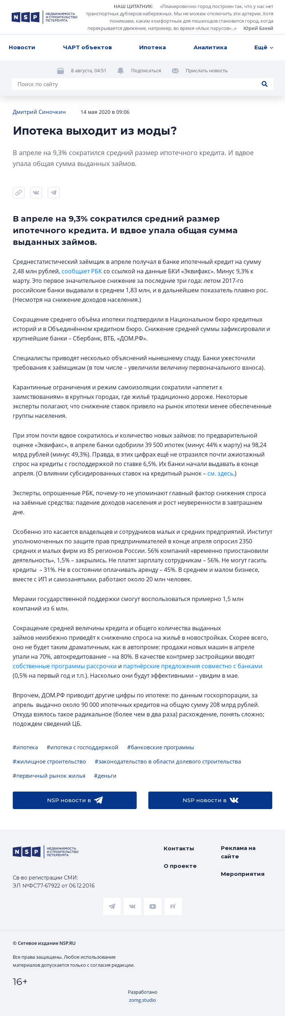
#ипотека (25, 747)
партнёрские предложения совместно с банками (192, 666)
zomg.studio (142, 1000)
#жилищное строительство (49, 761)
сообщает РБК (82, 271)
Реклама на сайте (238, 852)
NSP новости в (75, 800)
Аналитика (210, 47)
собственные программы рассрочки (65, 666)
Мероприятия (243, 873)
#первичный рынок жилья (49, 775)
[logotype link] (44, 17)
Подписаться (146, 70)
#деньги (105, 775)
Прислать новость (207, 70)
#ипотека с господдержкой (82, 747)
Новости (22, 47)
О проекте (180, 865)
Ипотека (152, 47)
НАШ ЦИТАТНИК (133, 6)
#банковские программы (160, 747)
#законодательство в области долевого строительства (168, 761)
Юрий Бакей (258, 28)
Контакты (179, 848)
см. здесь (220, 473)
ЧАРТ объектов (87, 47)
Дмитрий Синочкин (39, 111)
